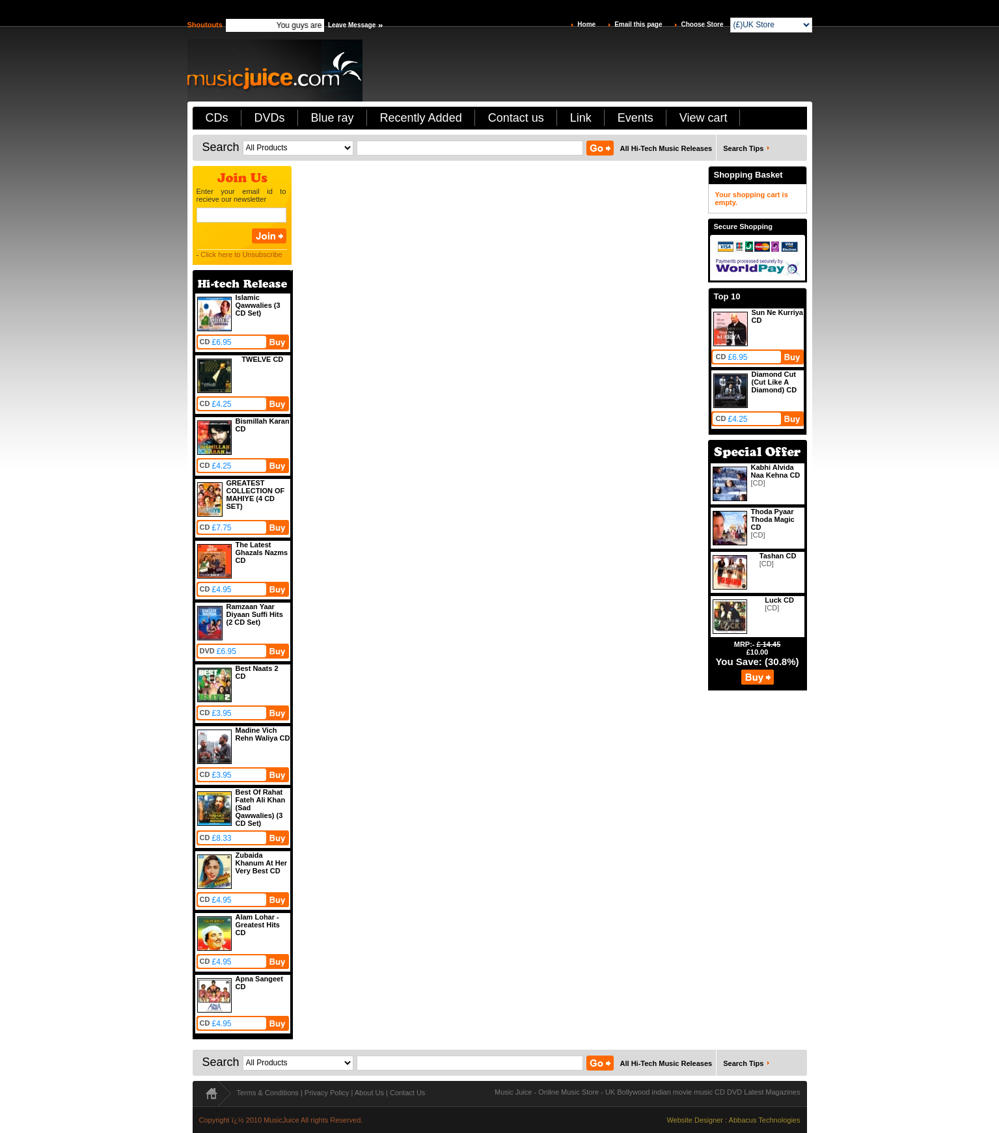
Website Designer (694, 1120)
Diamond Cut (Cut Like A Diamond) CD (774, 382)
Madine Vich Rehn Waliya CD (263, 734)
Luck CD (779, 600)
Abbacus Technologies (765, 1120)
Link (581, 117)
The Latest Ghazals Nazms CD (262, 552)
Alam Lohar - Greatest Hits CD (258, 924)
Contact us (516, 117)
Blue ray (332, 117)
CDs (217, 117)
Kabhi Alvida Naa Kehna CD (776, 471)
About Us (369, 1093)
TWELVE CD (262, 359)
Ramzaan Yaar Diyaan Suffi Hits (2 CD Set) (254, 614)
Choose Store (702, 24)
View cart (703, 117)
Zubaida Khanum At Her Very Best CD (262, 863)
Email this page (638, 24)
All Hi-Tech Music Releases (666, 148)
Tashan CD (778, 556)
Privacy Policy (327, 1093)
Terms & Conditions (268, 1093)
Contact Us (407, 1093)
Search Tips (743, 148)
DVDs (269, 117)
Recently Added (421, 117)
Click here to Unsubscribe (241, 254)
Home (586, 24)
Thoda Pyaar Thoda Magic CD (773, 519)
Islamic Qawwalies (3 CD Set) (258, 305)
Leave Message (352, 25)
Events (635, 117)
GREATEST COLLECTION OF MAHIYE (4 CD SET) (255, 494)
